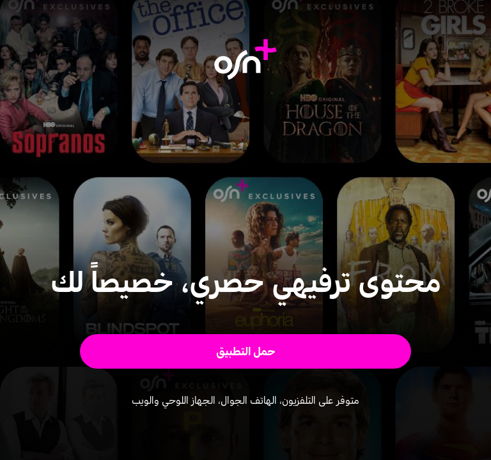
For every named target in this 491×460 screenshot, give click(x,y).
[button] (246, 351)
